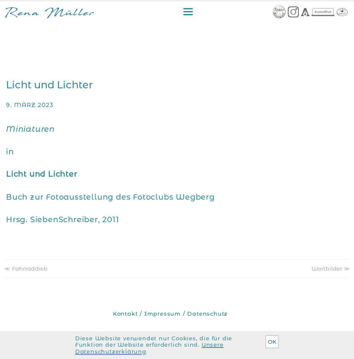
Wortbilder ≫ (331, 268)
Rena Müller (49, 14)
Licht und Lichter (49, 85)
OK (272, 342)
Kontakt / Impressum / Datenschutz (170, 314)
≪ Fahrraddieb (26, 268)
